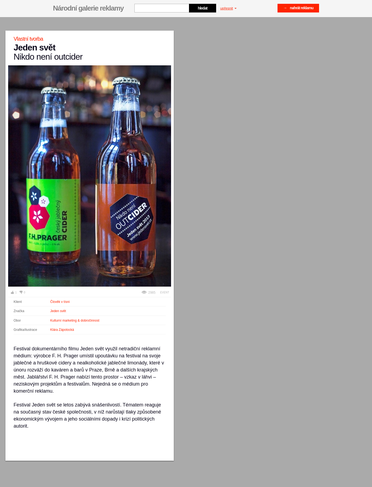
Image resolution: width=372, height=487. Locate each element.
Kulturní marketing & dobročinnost (74, 320)
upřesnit (228, 8)
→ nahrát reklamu (298, 8)
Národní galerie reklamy (88, 8)
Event (164, 292)
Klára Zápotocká (62, 330)
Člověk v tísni (60, 302)
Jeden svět (58, 311)
